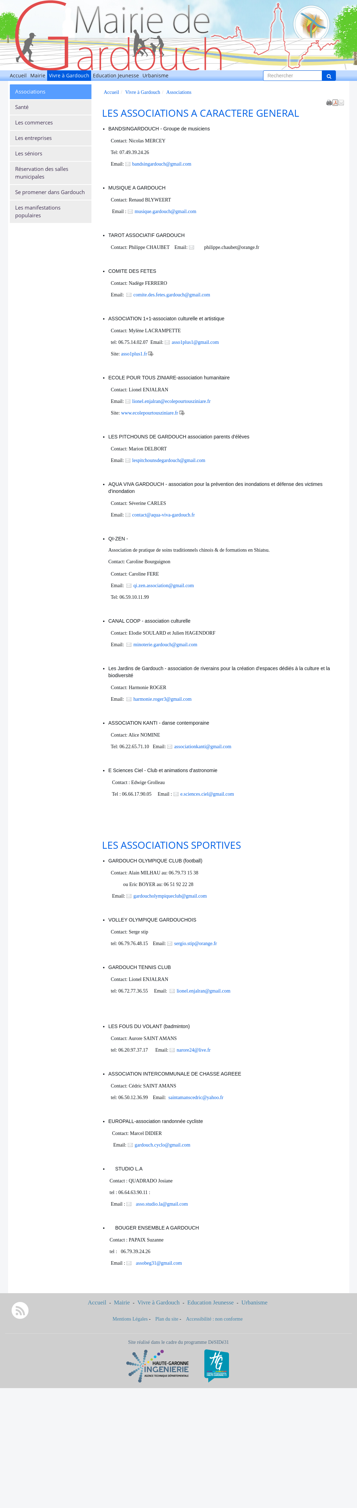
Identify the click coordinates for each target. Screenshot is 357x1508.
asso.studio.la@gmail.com (161, 1204)
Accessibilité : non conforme (214, 1319)
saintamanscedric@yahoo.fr (195, 1097)
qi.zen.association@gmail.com (163, 585)
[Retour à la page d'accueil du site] (36, 35)
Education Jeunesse (116, 75)
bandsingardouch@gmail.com (161, 164)
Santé (21, 107)
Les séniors (28, 153)
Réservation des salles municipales (41, 172)
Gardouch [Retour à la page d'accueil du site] (60, 8)
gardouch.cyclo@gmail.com (162, 1145)
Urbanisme (155, 75)
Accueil (18, 75)
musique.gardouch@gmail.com (165, 211)
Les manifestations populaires (37, 211)
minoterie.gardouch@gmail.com (165, 644)
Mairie (37, 75)
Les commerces (34, 122)
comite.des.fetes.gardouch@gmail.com (171, 294)
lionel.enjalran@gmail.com (203, 991)
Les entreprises (33, 138)
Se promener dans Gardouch (50, 192)
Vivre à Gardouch (69, 75)
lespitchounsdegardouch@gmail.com (168, 460)
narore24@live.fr (194, 1050)
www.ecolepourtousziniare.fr (149, 413)
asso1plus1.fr (134, 354)
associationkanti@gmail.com (206, 746)
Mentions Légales (130, 1319)
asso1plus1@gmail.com (195, 342)
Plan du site (166, 1319)
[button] (341, 102)
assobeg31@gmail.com (158, 1263)
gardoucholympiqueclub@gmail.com (169, 896)
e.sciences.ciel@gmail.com (207, 794)
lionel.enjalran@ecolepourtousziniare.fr (171, 401)
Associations (30, 91)
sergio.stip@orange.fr (195, 943)
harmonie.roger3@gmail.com (162, 699)
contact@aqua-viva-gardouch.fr (163, 515)
